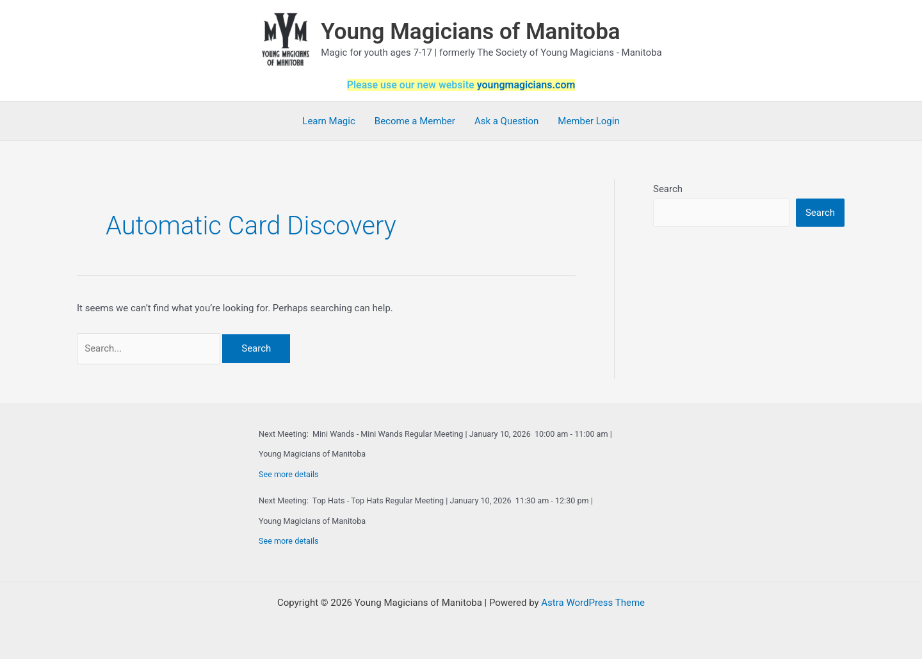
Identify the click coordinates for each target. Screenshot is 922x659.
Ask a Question (506, 121)
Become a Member (415, 121)
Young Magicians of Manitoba (470, 32)
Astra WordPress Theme (593, 602)
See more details (289, 474)
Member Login (588, 121)
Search (668, 189)
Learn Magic (328, 121)
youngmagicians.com (526, 85)
